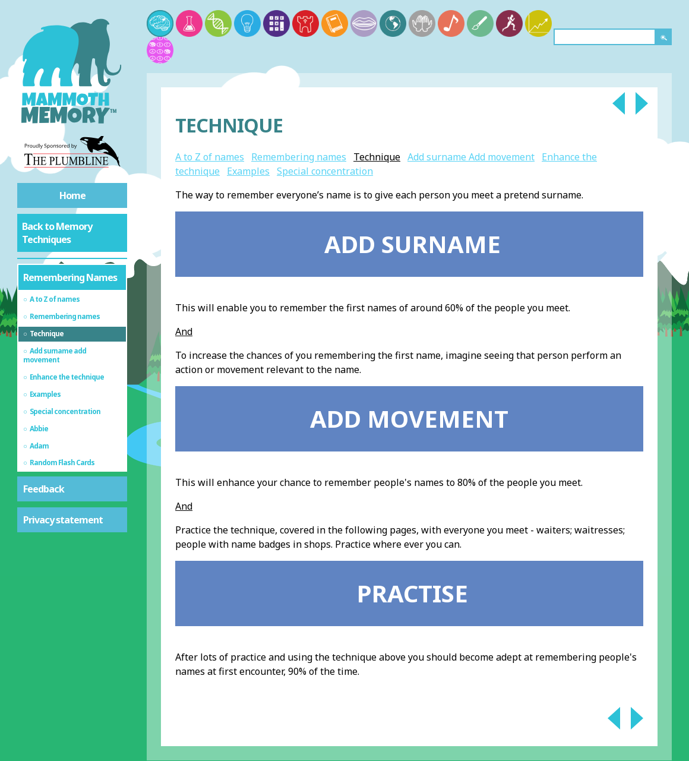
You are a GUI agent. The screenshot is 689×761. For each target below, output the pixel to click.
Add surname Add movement (471, 156)
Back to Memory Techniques (57, 233)
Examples (248, 171)
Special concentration (325, 171)
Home (72, 195)
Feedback (43, 488)
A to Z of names (209, 156)
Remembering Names (70, 277)
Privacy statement (63, 519)
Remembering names (298, 156)
